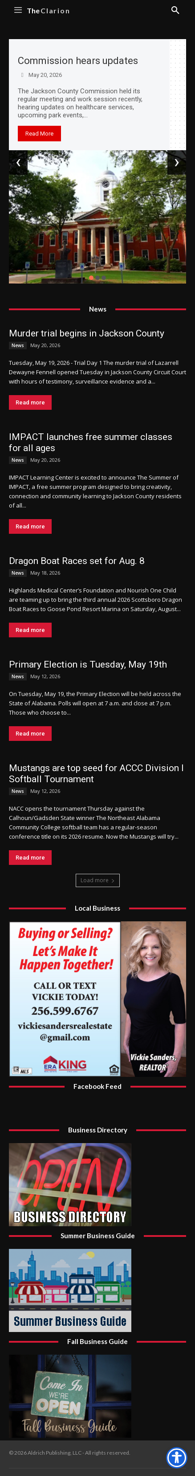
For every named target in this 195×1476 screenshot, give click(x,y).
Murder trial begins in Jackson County (86, 333)
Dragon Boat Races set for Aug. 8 (77, 561)
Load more (98, 880)
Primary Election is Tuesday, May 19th (88, 664)
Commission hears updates (78, 60)
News (18, 345)
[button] (91, 278)
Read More (39, 133)
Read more (30, 402)
